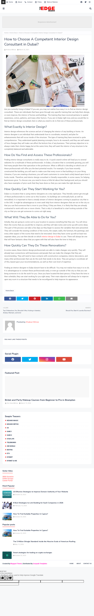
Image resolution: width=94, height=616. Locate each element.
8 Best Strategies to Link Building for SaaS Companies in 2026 (38, 503)
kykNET (10, 457)
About (18, 2)
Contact (28, 2)
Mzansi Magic (12, 420)
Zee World (11, 446)
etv (8, 453)
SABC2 (9, 435)
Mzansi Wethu (13, 424)
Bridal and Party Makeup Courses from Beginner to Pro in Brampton (40, 400)
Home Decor (14, 33)
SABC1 (9, 431)
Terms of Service (51, 2)
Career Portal (7, 481)
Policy (38, 2)
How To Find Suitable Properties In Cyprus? (30, 514)
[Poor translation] (9, 578)
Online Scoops (7, 479)
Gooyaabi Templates (40, 564)
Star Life (10, 439)
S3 (8, 428)
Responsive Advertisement (47, 22)
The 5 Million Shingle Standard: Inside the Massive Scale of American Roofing (44, 541)
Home (9, 2)
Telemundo (11, 442)
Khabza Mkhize (11, 50)
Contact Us (87, 563)
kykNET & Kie (12, 461)
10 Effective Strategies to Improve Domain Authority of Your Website (40, 492)
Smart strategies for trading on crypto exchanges (32, 553)
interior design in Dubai (51, 237)
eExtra (10, 450)
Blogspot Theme (16, 564)
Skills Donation (8, 477)
